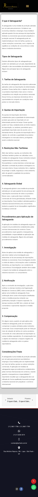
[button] (27, 6)
